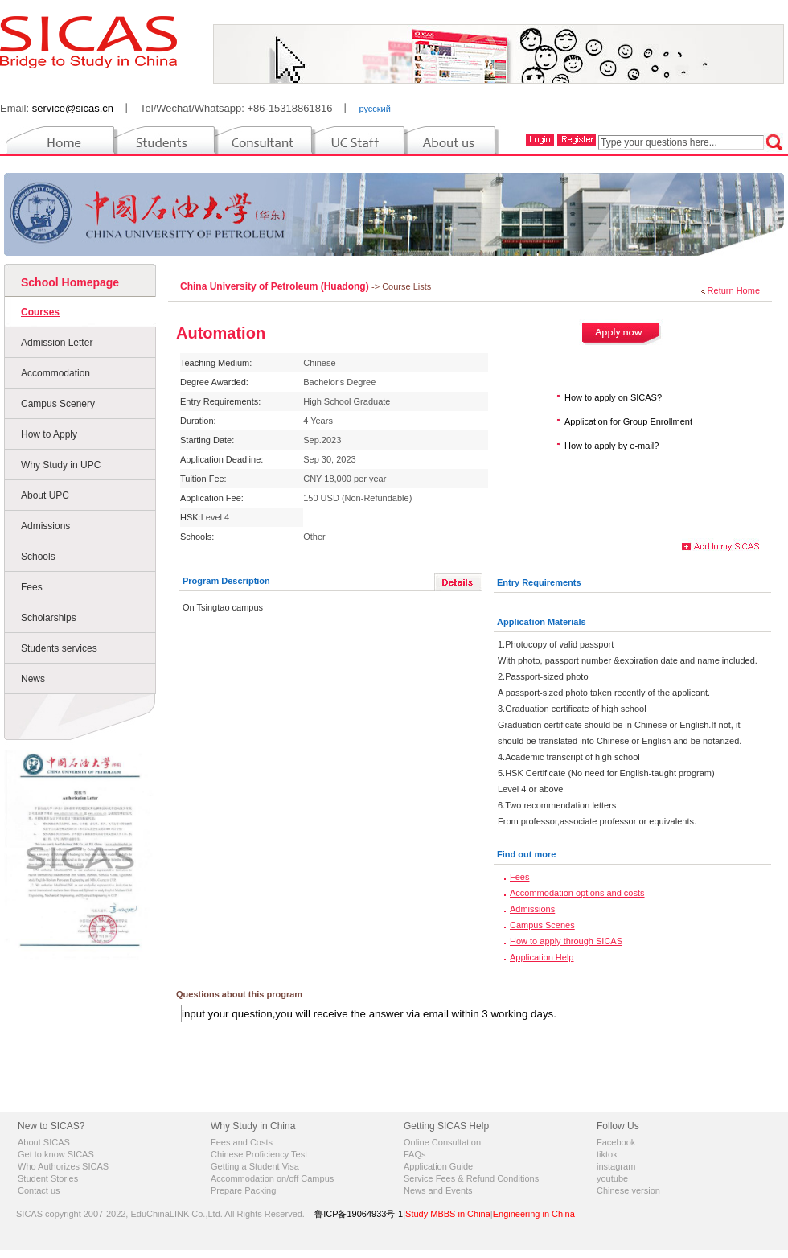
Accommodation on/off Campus (272, 1178)
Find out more (526, 854)
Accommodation (55, 373)
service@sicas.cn (72, 108)
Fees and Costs (242, 1142)
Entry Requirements (539, 582)
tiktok (607, 1154)
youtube (612, 1178)
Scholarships (48, 617)
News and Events (438, 1190)
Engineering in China (534, 1214)
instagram (616, 1166)
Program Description (226, 581)
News (33, 678)
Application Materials (541, 622)
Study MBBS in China (447, 1214)
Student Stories (48, 1178)
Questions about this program (239, 994)
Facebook (616, 1142)
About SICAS (44, 1142)
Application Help (542, 957)
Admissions (45, 526)
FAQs (415, 1154)
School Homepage (70, 282)
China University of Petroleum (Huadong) (275, 286)
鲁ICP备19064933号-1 (358, 1214)
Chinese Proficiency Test (259, 1154)
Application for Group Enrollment (628, 421)
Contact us (39, 1190)
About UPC (45, 495)
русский (374, 108)
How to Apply (49, 434)
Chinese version (628, 1190)
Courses (40, 312)
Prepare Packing (243, 1190)
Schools (38, 556)
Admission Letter (56, 342)
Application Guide (438, 1166)
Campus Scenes (542, 925)
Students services (59, 648)
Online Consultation (442, 1142)
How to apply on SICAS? (613, 397)
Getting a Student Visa (255, 1166)
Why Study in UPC (61, 465)
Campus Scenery (58, 403)
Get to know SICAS (56, 1154)
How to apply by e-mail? (611, 445)
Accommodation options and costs (577, 893)
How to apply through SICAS (566, 941)
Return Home (734, 290)
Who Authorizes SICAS (63, 1166)
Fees (32, 587)
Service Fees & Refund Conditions (471, 1178)
